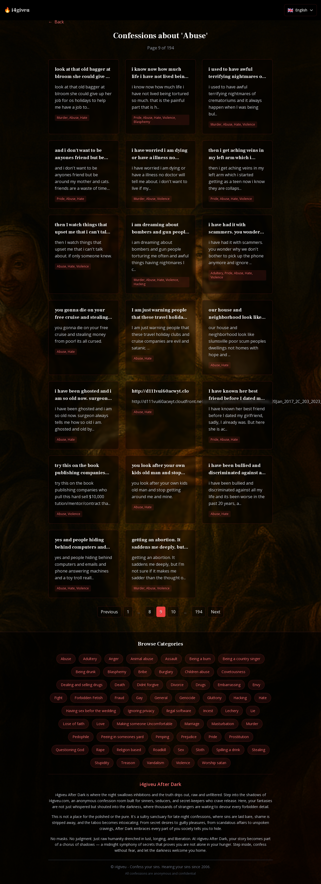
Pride (213, 736)
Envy (256, 684)
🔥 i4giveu (17, 10)
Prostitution (239, 736)
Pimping (162, 736)
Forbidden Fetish (89, 697)
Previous (109, 612)
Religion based (129, 749)
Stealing (258, 749)
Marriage (191, 723)
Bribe (142, 671)
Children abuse (197, 671)
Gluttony (214, 697)
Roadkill (159, 749)
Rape (100, 749)
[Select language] (300, 10)
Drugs (201, 684)
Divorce (177, 684)
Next (215, 612)
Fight (58, 697)
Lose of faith (73, 723)
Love (100, 723)
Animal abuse (142, 658)
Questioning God (70, 749)
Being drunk (86, 671)
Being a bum (200, 658)
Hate (263, 697)
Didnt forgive (148, 684)
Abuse (66, 658)
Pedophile (80, 736)
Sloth (200, 749)
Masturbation (222, 723)
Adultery (90, 658)
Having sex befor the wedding (91, 710)
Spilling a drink (228, 749)
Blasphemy (117, 671)
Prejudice (189, 736)
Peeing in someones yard (122, 736)
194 (198, 612)
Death (120, 684)
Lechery (231, 710)
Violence (183, 762)
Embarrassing (229, 684)
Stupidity (102, 762)
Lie (252, 710)
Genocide (187, 697)
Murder (252, 723)
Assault (171, 658)
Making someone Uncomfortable (144, 723)
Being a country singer (241, 658)
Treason (128, 762)
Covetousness (233, 671)
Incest (208, 710)
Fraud (119, 697)
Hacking (240, 697)
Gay (139, 697)
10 (173, 612)
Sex (181, 749)
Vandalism (155, 762)
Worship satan (214, 762)
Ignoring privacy (141, 710)
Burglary (166, 671)
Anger (114, 658)
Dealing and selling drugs (82, 684)
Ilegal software (178, 710)
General (161, 697)
